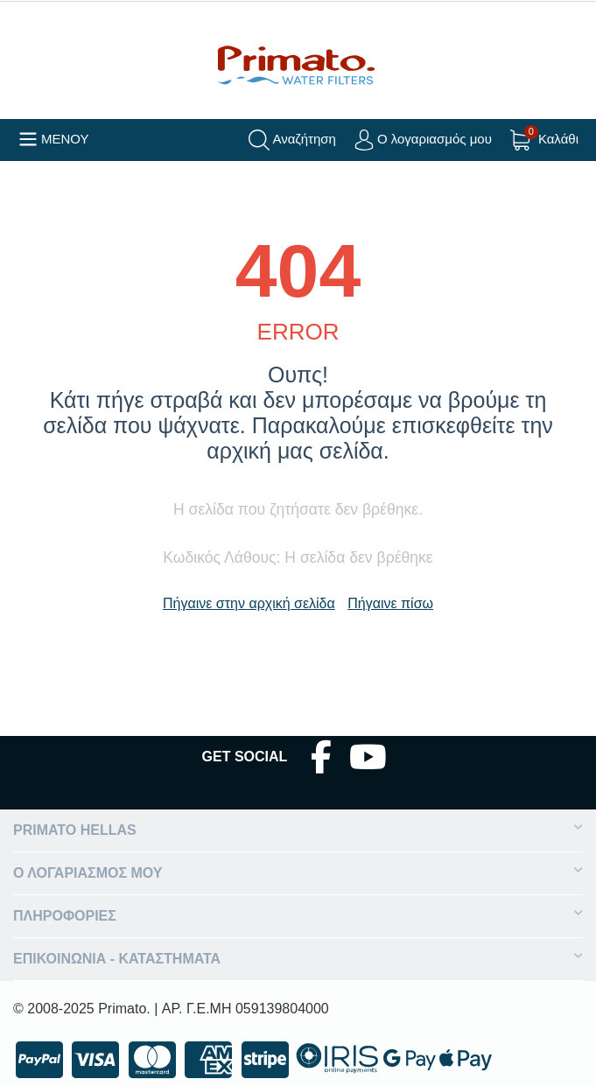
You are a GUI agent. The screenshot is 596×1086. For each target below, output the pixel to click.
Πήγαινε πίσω (390, 603)
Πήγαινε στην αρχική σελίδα (249, 603)
